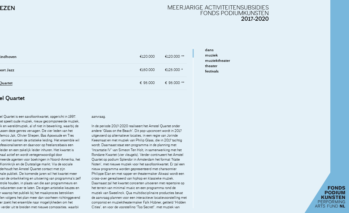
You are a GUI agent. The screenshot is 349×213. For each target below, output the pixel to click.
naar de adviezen (26, 124)
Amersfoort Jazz (64, 70)
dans (273, 50)
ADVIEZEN (64, 8)
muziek (275, 55)
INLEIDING (20, 8)
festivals (276, 71)
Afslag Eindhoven (65, 56)
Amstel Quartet (63, 83)
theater (275, 66)
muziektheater (281, 60)
